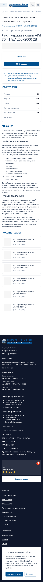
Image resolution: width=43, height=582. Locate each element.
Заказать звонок (21, 479)
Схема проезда (7, 368)
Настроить (30, 574)
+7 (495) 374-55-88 (9, 347)
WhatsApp (5, 354)
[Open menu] (3, 5)
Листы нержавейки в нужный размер (17, 31)
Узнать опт (21, 57)
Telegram (13, 354)
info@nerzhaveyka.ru (9, 351)
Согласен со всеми (14, 574)
